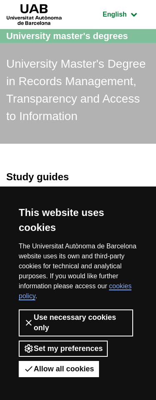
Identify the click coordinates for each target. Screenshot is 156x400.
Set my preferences (63, 348)
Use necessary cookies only (70, 322)
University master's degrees (67, 36)
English (126, 13)
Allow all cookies (59, 369)
